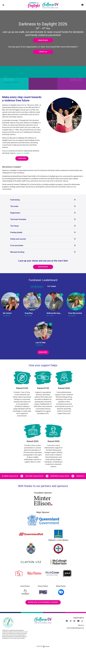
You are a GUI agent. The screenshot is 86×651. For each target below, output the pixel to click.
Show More (43, 352)
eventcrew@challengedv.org (75, 628)
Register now (43, 40)
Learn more (22, 158)
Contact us (43, 52)
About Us (81, 625)
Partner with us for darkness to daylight (43, 602)
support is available (22, 153)
